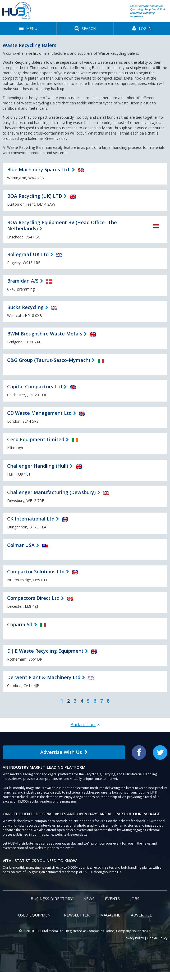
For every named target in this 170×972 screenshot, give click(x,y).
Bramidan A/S (23, 281)
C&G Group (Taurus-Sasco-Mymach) (48, 360)
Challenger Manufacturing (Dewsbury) (51, 492)
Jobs (134, 898)
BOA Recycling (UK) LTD (34, 196)
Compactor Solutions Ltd (36, 571)
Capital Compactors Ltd (34, 386)
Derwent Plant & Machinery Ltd (43, 677)
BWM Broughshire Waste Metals (44, 333)
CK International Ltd (30, 518)
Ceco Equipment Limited (35, 439)
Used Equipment (35, 915)
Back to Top (85, 724)
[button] (28, 28)
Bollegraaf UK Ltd (28, 254)
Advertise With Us (64, 752)
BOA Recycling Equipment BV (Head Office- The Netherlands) (62, 225)
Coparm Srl (20, 624)
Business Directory (52, 898)
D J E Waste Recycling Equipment (45, 651)
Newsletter (77, 915)
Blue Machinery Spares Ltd (38, 169)
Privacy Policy (134, 938)
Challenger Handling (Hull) (37, 466)
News (88, 898)
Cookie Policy (157, 938)
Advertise (141, 915)
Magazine (110, 915)
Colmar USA (21, 545)
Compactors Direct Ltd (33, 598)
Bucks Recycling (25, 307)
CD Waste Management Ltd (39, 413)
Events (112, 898)
